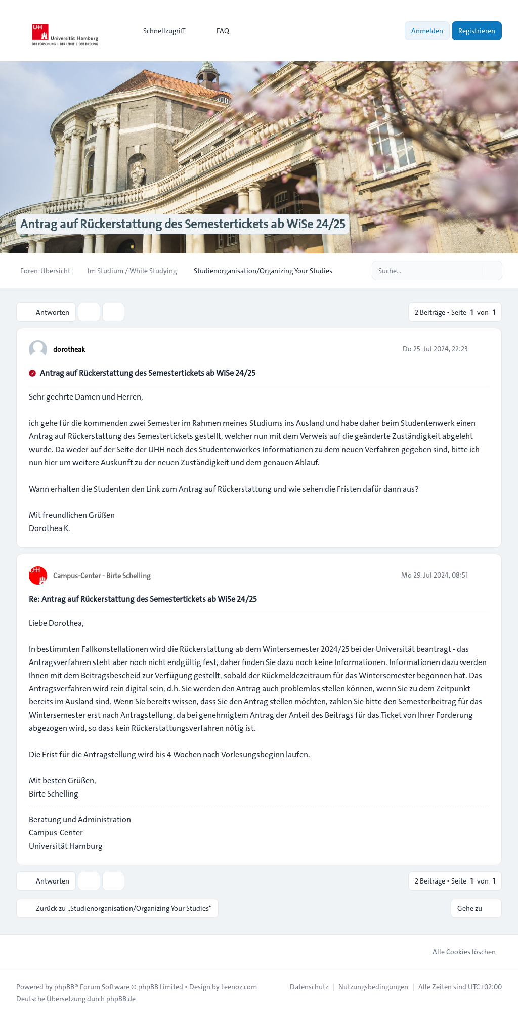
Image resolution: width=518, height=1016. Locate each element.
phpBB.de (121, 999)
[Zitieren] (480, 349)
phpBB (64, 987)
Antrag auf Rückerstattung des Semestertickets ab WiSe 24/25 (147, 373)
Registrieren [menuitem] (476, 31)
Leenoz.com (239, 987)
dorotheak (69, 349)
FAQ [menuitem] (216, 31)
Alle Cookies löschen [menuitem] (457, 952)
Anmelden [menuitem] (427, 31)
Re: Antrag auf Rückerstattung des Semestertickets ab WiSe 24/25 (142, 599)
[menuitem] (159, 31)
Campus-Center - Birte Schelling (101, 575)
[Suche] (473, 270)
